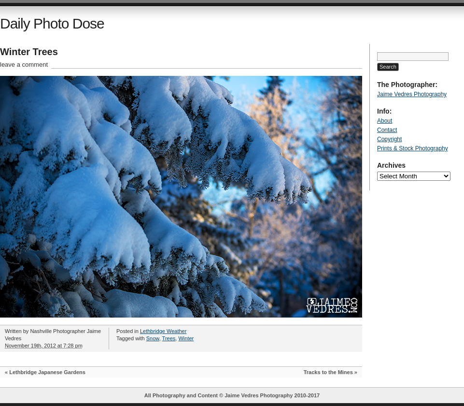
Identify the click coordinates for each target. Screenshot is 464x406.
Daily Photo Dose (52, 23)
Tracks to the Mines (328, 372)
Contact (387, 130)
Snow (152, 338)
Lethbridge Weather (163, 331)
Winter (186, 338)
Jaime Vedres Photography (412, 94)
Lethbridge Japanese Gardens (47, 372)
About (384, 120)
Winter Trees (29, 51)
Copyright (389, 139)
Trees (169, 338)
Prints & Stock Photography (412, 148)
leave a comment (24, 64)
